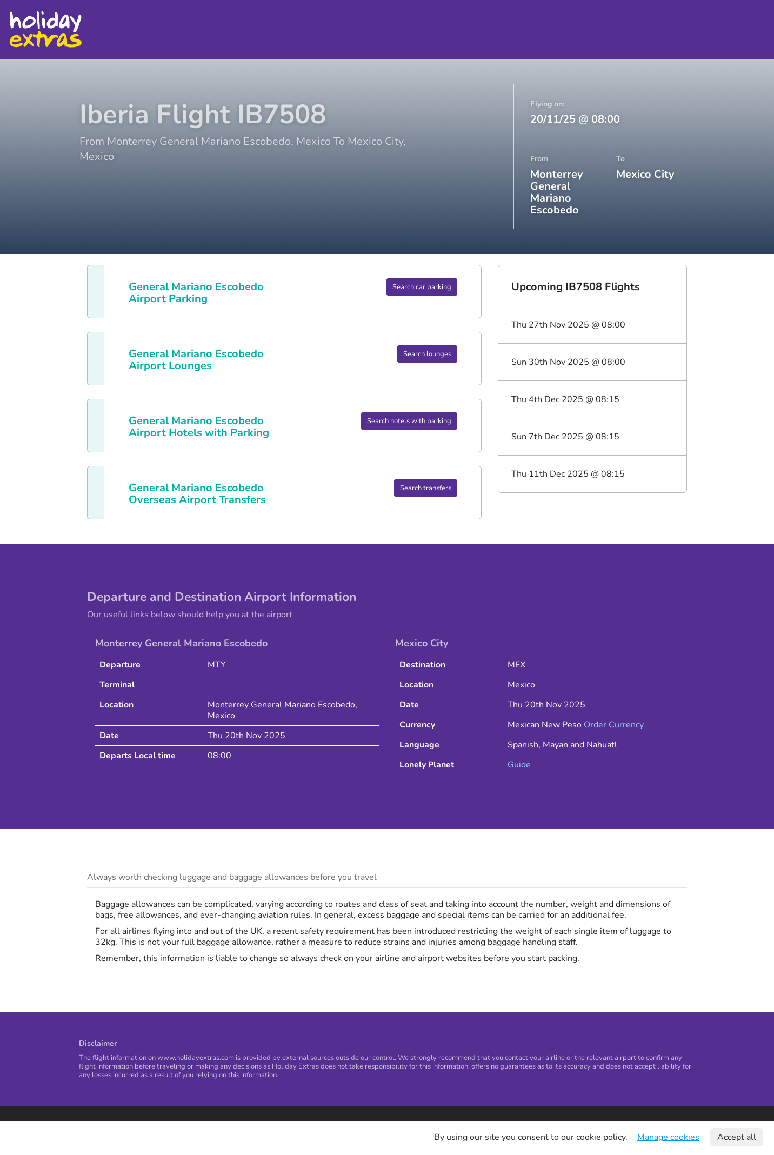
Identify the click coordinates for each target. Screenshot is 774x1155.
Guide (519, 765)
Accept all (736, 1137)
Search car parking (421, 287)
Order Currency (614, 725)
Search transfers (425, 488)
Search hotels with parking (409, 421)
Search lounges (427, 354)
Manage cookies (668, 1137)
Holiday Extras (45, 29)
